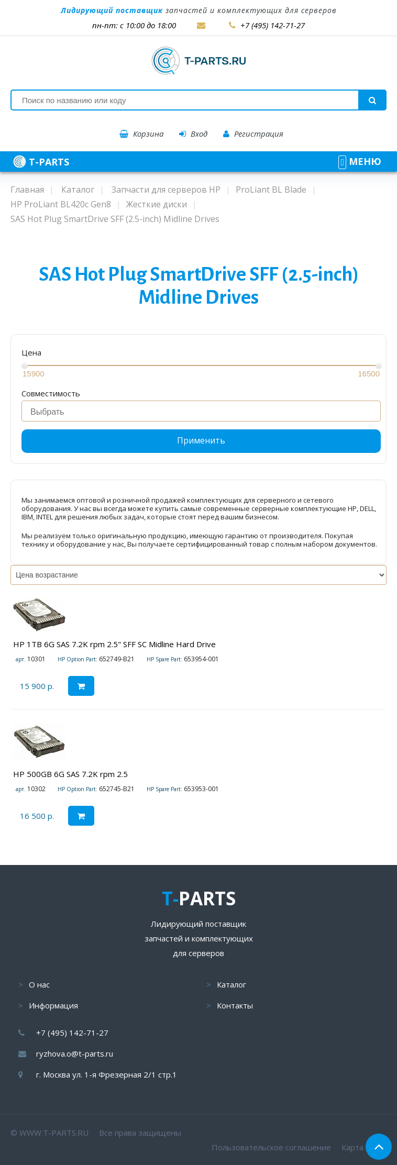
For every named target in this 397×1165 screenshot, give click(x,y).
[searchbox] (204, 412)
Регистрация (253, 133)
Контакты (235, 1005)
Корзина (141, 133)
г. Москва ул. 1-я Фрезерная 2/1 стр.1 (106, 1074)
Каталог (231, 984)
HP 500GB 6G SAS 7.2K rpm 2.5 (70, 774)
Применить (201, 440)
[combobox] (201, 411)
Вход (193, 133)
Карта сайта (364, 1147)
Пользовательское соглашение (271, 1147)
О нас (39, 984)
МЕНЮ (359, 161)
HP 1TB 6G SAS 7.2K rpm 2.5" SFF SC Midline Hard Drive (114, 644)
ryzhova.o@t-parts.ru (74, 1053)
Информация (53, 1005)
